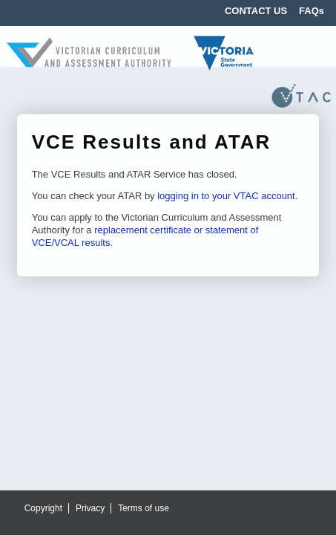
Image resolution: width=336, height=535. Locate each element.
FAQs (311, 10)
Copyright (43, 508)
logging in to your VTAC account (225, 195)
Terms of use (143, 508)
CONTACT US (256, 10)
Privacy (90, 508)
